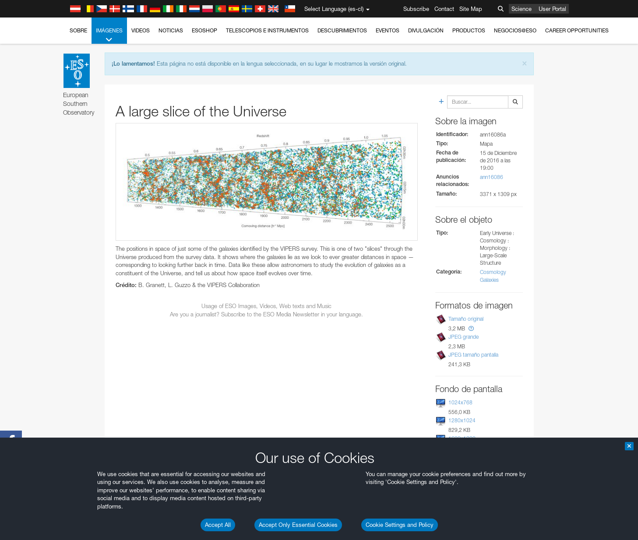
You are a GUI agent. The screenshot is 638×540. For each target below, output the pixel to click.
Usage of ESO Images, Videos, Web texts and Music (266, 305)
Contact (444, 8)
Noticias (171, 30)
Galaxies (489, 280)
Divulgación (426, 30)
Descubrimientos (342, 30)
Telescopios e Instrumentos (267, 30)
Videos (140, 30)
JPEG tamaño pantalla (473, 354)
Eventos (387, 30)
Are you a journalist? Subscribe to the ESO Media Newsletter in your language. (266, 314)
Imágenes (109, 35)
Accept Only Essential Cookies (298, 524)
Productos (468, 30)
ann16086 (491, 177)
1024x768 (460, 402)
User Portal (552, 8)
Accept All (218, 524)
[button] (471, 328)
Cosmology (493, 272)
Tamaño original (465, 319)
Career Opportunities (577, 30)
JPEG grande (463, 336)
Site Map (470, 8)
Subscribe (416, 8)
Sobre (78, 30)
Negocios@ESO (515, 30)
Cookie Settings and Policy (400, 524)
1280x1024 (462, 420)
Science (521, 8)
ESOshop (204, 30)
